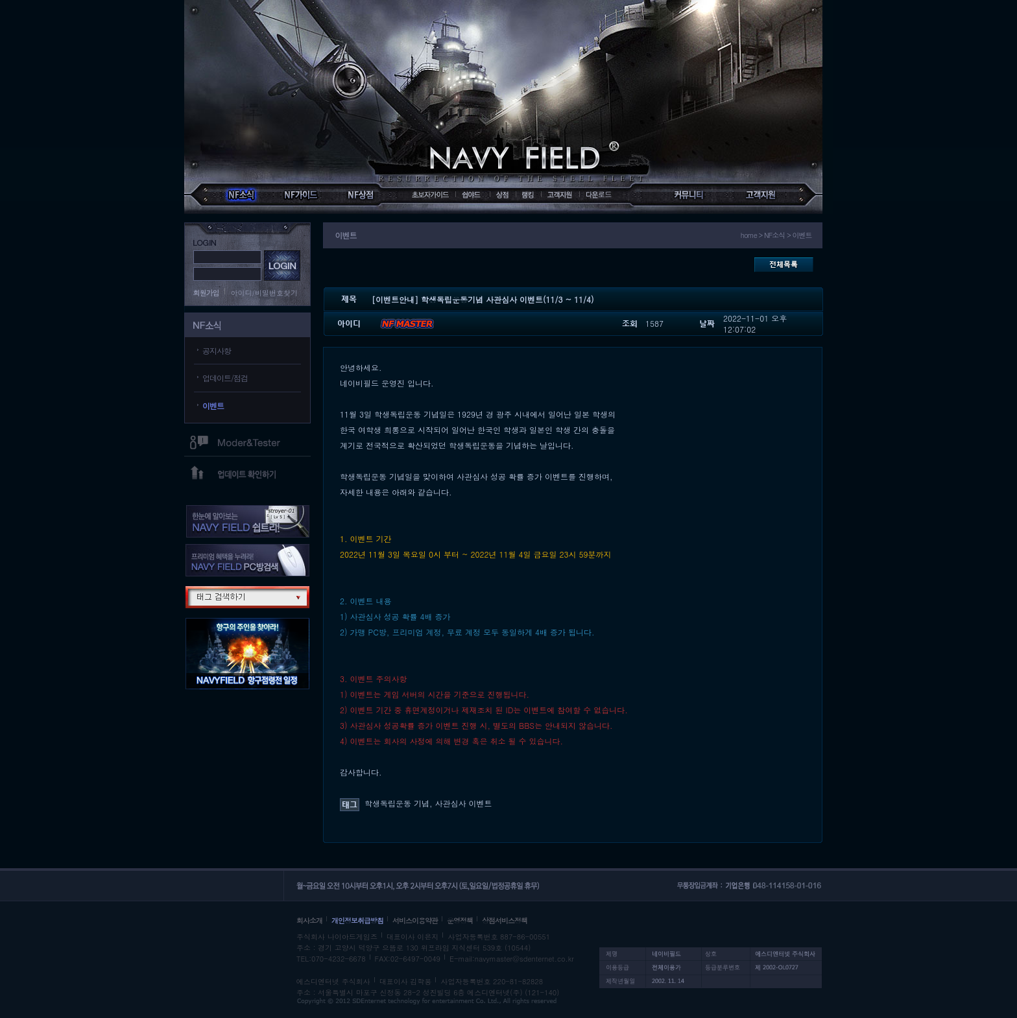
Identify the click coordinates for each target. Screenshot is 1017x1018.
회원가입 (206, 293)
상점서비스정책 (504, 920)
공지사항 (216, 350)
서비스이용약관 (415, 920)
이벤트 (213, 405)
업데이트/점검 (225, 377)
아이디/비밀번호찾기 (264, 293)
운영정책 (460, 920)
